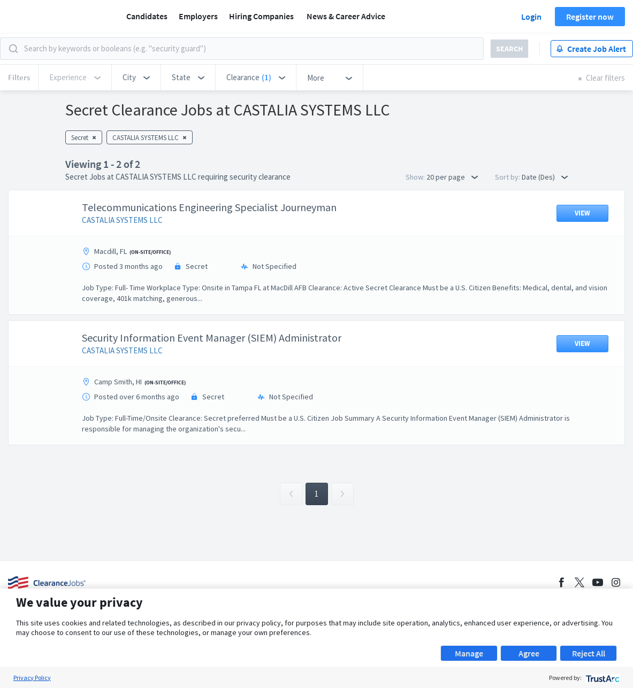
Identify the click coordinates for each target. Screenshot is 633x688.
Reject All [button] (588, 653)
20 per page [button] (452, 177)
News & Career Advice (346, 16)
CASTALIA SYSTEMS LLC (122, 220)
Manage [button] (469, 653)
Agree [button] (528, 653)
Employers (198, 16)
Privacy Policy (32, 678)
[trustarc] (602, 677)
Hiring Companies (261, 16)
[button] (136, 77)
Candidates (146, 16)
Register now (590, 16)
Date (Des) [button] (545, 177)
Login (531, 16)
